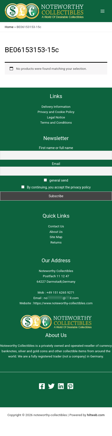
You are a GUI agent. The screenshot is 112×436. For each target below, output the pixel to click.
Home (9, 27)
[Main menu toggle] (102, 11)
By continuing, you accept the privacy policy (58, 187)
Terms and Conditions (56, 122)
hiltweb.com (95, 415)
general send (56, 180)
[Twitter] (51, 386)
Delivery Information (55, 106)
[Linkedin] (61, 386)
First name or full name (56, 148)
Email (56, 164)
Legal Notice (56, 117)
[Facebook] (42, 386)
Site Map (56, 237)
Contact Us (56, 226)
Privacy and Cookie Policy (56, 112)
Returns (56, 242)
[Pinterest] (70, 386)
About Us (56, 232)
